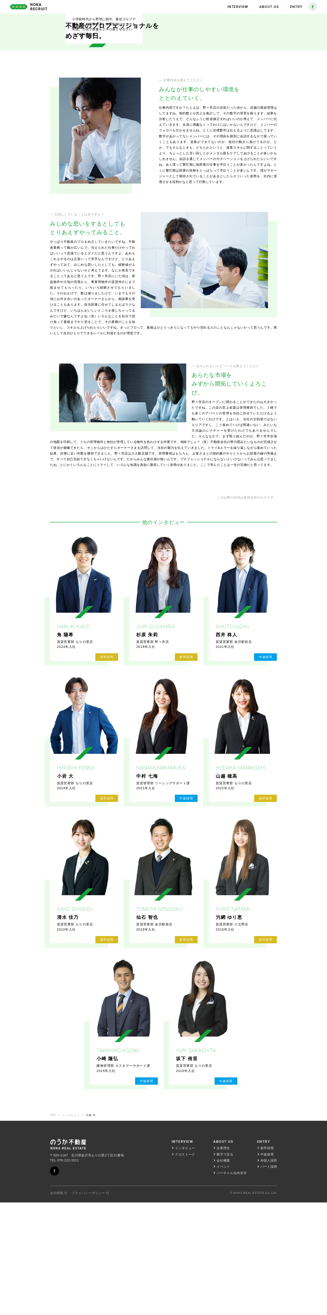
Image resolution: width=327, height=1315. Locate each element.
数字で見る (225, 1267)
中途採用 (267, 1267)
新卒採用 (267, 1261)
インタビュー (70, 1227)
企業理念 (223, 1261)
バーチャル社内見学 (232, 1285)
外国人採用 (268, 1273)
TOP (53, 1227)
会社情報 (58, 1306)
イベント (223, 1279)
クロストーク (185, 1267)
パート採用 (268, 1279)
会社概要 (223, 1273)
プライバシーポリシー (90, 1306)
